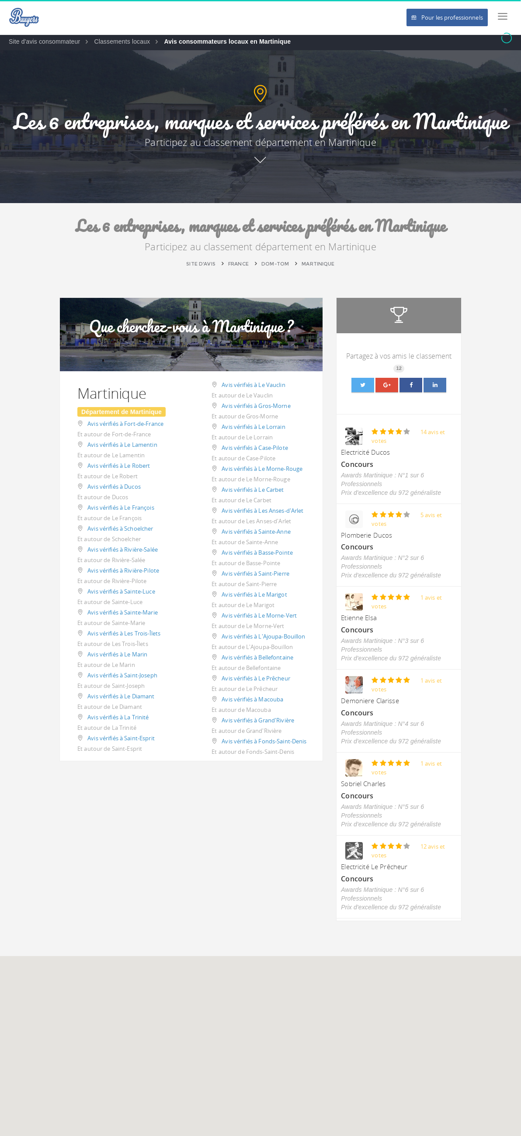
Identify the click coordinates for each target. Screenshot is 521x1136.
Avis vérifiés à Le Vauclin (253, 385)
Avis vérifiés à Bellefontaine (257, 657)
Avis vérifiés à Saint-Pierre (255, 573)
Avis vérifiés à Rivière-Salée (122, 549)
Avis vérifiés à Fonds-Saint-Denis (264, 741)
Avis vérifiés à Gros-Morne (256, 406)
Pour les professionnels (447, 17)
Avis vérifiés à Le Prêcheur (256, 678)
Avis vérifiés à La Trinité (118, 717)
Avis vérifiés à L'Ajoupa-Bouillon (263, 636)
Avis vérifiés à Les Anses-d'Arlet (262, 510)
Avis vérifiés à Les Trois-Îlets (123, 633)
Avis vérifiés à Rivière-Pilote (123, 570)
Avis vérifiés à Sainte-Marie (122, 612)
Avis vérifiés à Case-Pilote (255, 448)
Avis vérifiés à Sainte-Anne (256, 531)
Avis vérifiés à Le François (120, 507)
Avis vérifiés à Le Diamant (120, 696)
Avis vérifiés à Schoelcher (120, 528)
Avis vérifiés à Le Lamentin (122, 445)
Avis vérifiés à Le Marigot (254, 594)
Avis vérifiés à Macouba (252, 699)
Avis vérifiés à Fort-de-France (125, 424)
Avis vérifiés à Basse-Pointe (257, 552)
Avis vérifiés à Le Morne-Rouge (262, 469)
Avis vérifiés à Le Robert (118, 466)
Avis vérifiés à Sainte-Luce (121, 591)
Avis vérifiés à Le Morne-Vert (259, 615)
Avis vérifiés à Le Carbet (253, 490)
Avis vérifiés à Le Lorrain (253, 427)
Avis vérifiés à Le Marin (117, 654)
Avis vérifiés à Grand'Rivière (258, 720)
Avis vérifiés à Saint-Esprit (121, 738)
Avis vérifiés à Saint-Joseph (122, 675)
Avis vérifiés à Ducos (114, 486)
